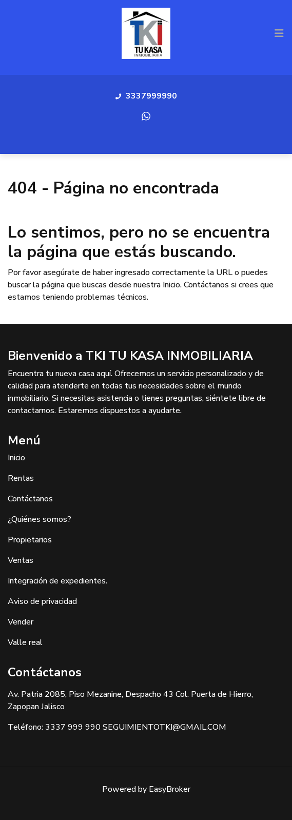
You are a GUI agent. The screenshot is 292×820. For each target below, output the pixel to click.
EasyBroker (169, 789)
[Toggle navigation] (279, 33)
